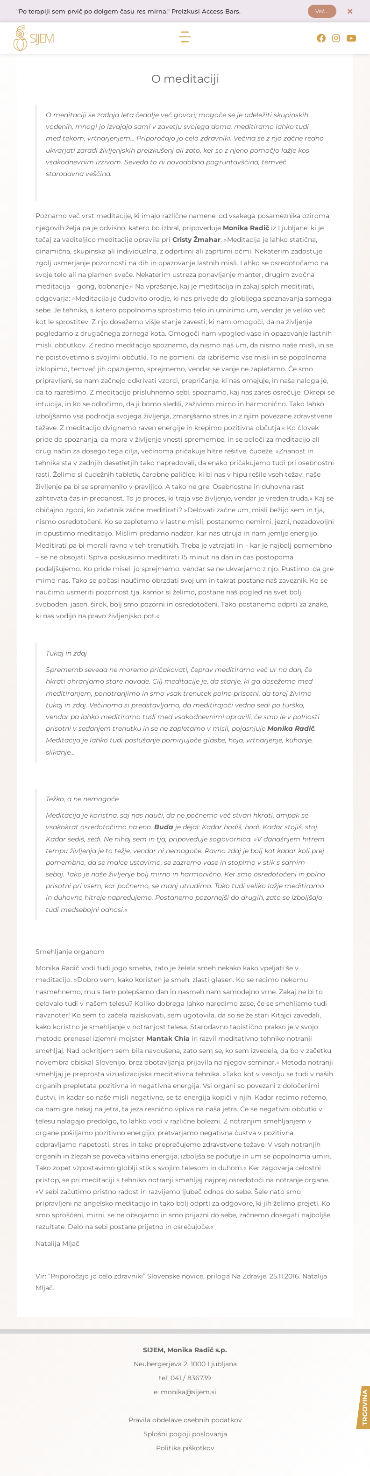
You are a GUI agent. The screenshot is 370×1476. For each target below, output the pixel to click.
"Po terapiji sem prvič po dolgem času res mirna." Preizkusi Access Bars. (136, 12)
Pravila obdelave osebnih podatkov (185, 1422)
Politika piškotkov (185, 1450)
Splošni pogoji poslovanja (185, 1436)
